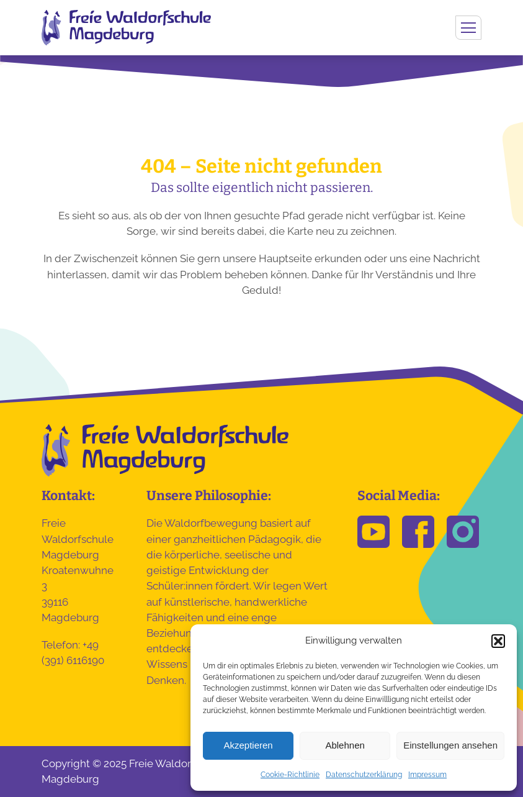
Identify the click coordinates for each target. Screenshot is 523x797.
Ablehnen (344, 745)
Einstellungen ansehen (450, 745)
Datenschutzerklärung (364, 774)
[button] (498, 641)
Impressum (427, 774)
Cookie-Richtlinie (290, 774)
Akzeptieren (247, 745)
